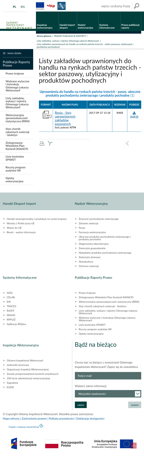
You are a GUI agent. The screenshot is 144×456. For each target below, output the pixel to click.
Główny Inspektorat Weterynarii (25, 361)
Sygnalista (12, 383)
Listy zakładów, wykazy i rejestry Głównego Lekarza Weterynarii (68, 41)
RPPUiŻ (11, 320)
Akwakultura (86, 262)
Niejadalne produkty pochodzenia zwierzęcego (105, 253)
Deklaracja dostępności (90, 419)
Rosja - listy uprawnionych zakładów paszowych (65, 119)
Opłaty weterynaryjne (15, 180)
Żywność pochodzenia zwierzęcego (99, 220)
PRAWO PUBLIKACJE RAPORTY (70, 36)
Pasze (82, 228)
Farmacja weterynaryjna (92, 233)
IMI (9, 302)
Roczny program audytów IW (15, 169)
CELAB (11, 298)
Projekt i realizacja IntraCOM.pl (24, 427)
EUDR (10, 388)
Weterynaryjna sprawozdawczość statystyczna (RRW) (18, 119)
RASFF (10, 311)
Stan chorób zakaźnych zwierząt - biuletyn (17, 133)
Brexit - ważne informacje (21, 233)
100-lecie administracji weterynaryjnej (28, 379)
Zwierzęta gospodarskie (92, 249)
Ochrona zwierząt (89, 267)
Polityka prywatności (61, 419)
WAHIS (11, 316)
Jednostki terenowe (18, 366)
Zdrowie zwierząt (88, 224)
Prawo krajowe (15, 74)
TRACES (11, 307)
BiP (51, 6)
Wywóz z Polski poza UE (20, 224)
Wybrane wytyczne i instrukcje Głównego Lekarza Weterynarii (17, 86)
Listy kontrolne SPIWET (15, 159)
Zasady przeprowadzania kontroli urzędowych (32, 374)
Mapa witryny (11, 419)
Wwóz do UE (14, 228)
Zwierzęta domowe (89, 258)
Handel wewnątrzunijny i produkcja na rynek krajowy (37, 220)
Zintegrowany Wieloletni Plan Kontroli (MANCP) (17, 146)
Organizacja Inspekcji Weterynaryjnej (28, 370)
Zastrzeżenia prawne (34, 419)
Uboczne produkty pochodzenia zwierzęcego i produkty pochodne (105, 239)
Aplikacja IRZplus (16, 325)
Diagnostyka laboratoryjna (94, 244)
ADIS (10, 293)
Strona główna (44, 36)
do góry (134, 446)
